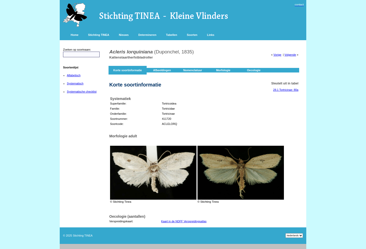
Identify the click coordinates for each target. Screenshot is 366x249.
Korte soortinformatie (127, 70)
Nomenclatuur (192, 70)
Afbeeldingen (162, 70)
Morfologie (223, 70)
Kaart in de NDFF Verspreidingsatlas (184, 221)
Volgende (290, 54)
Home (75, 34)
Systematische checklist (82, 91)
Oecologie (254, 70)
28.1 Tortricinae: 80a (285, 89)
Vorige (277, 54)
